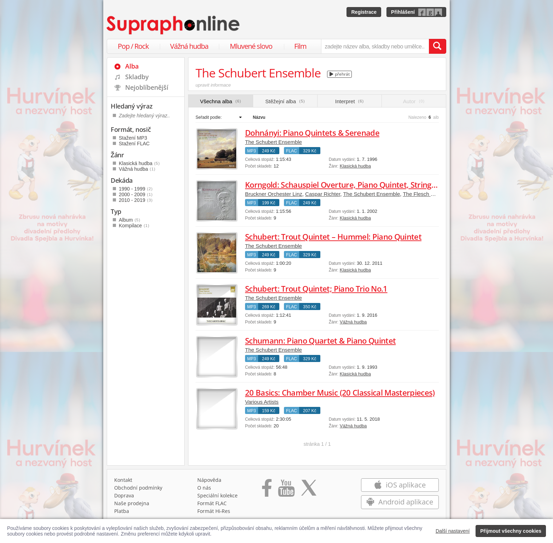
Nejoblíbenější (146, 87)
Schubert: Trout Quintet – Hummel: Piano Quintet (333, 236)
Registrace (364, 12)
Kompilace (134, 225)
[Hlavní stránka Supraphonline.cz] (174, 25)
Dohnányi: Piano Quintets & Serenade (312, 132)
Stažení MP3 (133, 138)
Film (300, 46)
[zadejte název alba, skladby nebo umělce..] (375, 46)
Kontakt (123, 480)
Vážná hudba (189, 46)
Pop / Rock (133, 46)
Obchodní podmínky (138, 487)
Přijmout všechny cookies (510, 531)
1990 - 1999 (136, 189)
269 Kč (268, 306)
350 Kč (309, 306)
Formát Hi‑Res (214, 511)
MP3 (251, 150)
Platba (121, 511)
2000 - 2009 (136, 194)
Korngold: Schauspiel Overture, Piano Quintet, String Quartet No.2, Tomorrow (383, 184)
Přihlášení (403, 12)
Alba (132, 66)
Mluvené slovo (251, 46)
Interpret (349, 101)
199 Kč (268, 202)
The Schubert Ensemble (273, 142)
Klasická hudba (355, 166)
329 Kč (309, 150)
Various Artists (262, 402)
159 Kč (268, 410)
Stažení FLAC (134, 143)
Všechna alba (220, 101)
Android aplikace (399, 502)
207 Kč (309, 410)
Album (129, 220)
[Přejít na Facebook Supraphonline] (266, 490)
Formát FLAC (212, 503)
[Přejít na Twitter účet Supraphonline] (309, 490)
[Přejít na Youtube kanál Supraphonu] (286, 490)
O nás (204, 487)
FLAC (291, 150)
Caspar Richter (322, 194)
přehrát (340, 74)
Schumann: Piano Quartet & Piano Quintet (320, 340)
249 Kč (268, 150)
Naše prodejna (131, 503)
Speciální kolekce (217, 495)
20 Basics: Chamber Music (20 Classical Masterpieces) (340, 392)
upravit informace (213, 85)
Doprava (124, 495)
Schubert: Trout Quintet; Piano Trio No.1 (316, 288)
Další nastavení (453, 531)
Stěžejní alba (285, 101)
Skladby (137, 76)
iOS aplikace (400, 485)
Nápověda (209, 480)
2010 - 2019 (136, 200)
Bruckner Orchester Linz (273, 194)
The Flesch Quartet (425, 194)
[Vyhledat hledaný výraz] (437, 46)
